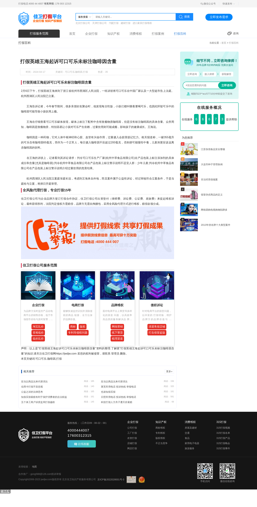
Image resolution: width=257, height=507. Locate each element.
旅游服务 (189, 448)
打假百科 (180, 33)
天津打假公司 (99, 23)
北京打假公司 (83, 23)
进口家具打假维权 (142, 23)
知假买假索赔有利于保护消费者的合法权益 (44, 397)
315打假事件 (223, 448)
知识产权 (113, 33)
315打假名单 (223, 433)
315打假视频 (223, 427)
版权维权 (160, 438)
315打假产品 (223, 438)
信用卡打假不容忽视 (32, 386)
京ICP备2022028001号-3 (110, 479)
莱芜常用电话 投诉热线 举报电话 (118, 386)
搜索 (184, 17)
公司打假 (132, 427)
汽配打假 (114, 23)
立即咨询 (226, 85)
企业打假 (91, 33)
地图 (34, 466)
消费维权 (136, 33)
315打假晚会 (223, 443)
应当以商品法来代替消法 (34, 381)
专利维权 (160, 433)
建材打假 (125, 23)
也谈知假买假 (108, 391)
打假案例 (158, 33)
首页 (72, 33)
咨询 (233, 34)
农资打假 (132, 438)
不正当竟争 (162, 443)
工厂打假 (132, 433)
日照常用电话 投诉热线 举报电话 (118, 397)
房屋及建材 (191, 427)
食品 (187, 438)
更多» (169, 371)
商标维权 (160, 427)
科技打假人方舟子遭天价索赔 (116, 402)
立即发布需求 (219, 17)
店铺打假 (132, 443)
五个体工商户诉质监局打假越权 (38, 402)
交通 (187, 433)
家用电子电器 (192, 443)
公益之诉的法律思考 (32, 391)
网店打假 (132, 448)
